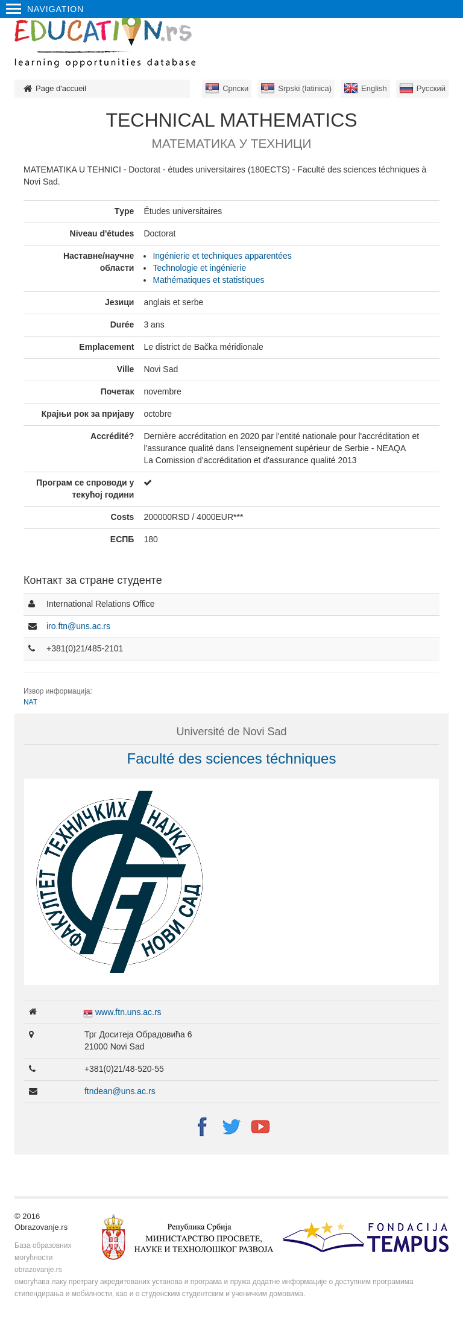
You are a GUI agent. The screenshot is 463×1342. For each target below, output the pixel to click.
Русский (431, 88)
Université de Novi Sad (231, 732)
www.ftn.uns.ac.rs (128, 1012)
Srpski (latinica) (305, 88)
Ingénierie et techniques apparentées (222, 256)
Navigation (45, 9)
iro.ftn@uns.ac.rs (78, 626)
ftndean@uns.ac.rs (120, 1091)
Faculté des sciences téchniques (231, 758)
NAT (30, 702)
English (374, 88)
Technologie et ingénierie (199, 268)
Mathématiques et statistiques (208, 280)
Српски (235, 88)
